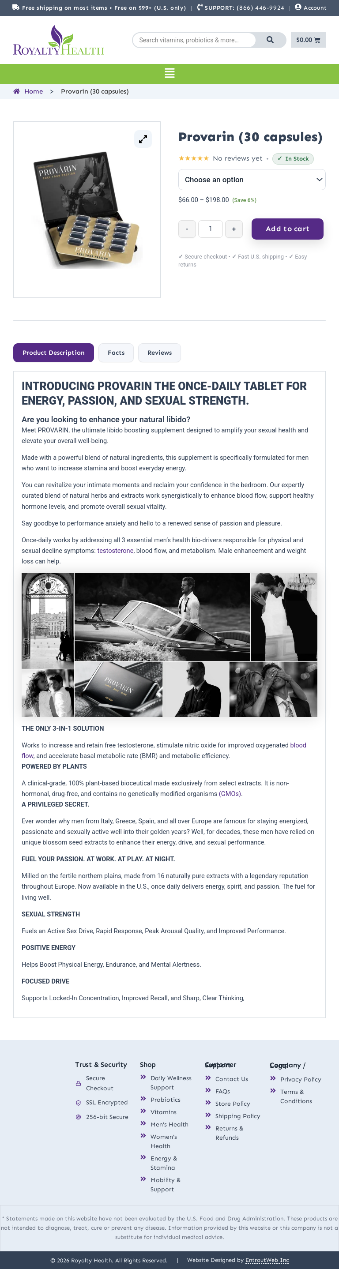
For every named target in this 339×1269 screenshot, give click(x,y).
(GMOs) (230, 794)
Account (315, 7)
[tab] (53, 353)
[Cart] (308, 40)
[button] (169, 73)
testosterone (115, 551)
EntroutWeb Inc (267, 1259)
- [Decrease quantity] (187, 229)
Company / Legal (288, 1065)
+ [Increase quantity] (234, 229)
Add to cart (287, 228)
